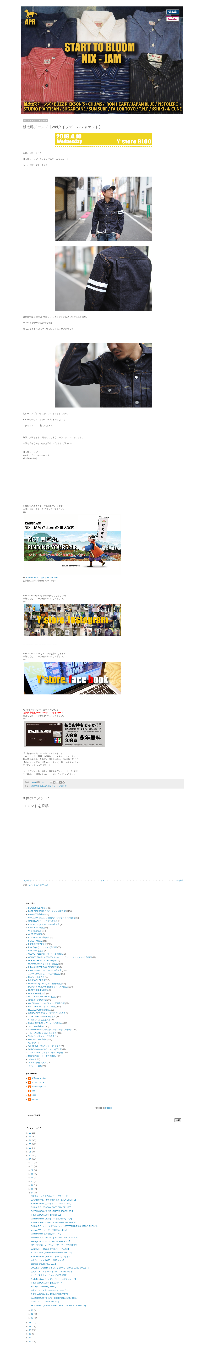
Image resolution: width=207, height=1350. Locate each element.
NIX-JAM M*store (39, 1078)
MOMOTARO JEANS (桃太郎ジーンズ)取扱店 (48, 786)
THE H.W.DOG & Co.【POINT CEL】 (47, 1215)
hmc (33, 1091)
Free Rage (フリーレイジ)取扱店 (42, 947)
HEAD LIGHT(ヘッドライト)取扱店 (43, 964)
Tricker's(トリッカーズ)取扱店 (41, 1036)
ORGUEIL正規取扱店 (37, 1000)
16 (30, 1330)
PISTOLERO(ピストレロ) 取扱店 (42, 1006)
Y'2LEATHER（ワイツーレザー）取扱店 (45, 1053)
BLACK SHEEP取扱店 (38, 908)
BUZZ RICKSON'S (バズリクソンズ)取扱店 (47, 911)
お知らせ (32, 1059)
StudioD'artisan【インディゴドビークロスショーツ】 (54, 1279)
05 (32, 1189)
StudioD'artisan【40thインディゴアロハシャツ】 (52, 1219)
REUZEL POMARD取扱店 (39, 1010)
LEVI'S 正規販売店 (36, 977)
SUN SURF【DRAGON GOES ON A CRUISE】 (51, 1207)
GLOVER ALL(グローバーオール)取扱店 (45, 954)
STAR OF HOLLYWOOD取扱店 (41, 1016)
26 (30, 1133)
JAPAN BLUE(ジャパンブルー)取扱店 (44, 974)
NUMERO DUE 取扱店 (38, 990)
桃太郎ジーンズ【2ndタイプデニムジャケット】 (52, 1271)
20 (30, 1155)
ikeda (34, 1095)
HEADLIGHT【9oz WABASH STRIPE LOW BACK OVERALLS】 (59, 1305)
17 (30, 1326)
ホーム (103, 880)
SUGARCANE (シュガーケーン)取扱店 (45, 1023)
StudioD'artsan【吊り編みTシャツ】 (46, 1234)
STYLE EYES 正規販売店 (39, 1020)
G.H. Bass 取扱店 (36, 951)
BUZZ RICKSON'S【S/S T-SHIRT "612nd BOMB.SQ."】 (55, 1298)
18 (30, 1322)
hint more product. (39, 1086)
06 (32, 1185)
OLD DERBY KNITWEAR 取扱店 (42, 997)
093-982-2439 (31, 577)
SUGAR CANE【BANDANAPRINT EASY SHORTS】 (54, 1200)
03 (32, 1310)
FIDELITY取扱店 (35, 941)
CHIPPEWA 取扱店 (36, 928)
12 (32, 1163)
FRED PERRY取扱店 (37, 944)
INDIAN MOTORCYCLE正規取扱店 (43, 967)
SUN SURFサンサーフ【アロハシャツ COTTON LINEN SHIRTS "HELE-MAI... (64, 1226)
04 (32, 1193)
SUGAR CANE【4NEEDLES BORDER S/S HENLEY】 (54, 1222)
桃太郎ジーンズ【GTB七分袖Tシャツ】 (48, 1260)
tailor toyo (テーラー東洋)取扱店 (42, 1056)
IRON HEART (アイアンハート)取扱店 (44, 970)
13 (30, 1341)
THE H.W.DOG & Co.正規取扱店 (42, 1033)
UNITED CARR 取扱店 (38, 1039)
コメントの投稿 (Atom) (38, 885)
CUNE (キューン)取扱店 (38, 937)
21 (30, 1152)
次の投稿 (28, 880)
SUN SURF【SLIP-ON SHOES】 (45, 1302)
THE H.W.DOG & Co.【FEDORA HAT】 (48, 1283)
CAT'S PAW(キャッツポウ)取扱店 (42, 921)
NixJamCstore (38, 1082)
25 (30, 1137)
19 (30, 1159)
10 (32, 1170)
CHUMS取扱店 (34, 931)
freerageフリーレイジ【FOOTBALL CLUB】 (50, 1230)
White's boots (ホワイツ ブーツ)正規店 (45, 1049)
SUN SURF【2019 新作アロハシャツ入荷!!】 (50, 1249)
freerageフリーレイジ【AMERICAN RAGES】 (51, 1241)
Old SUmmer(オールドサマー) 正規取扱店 (46, 1003)
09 (32, 1174)
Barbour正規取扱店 (36, 914)
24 (30, 1140)
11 (32, 1166)
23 (30, 1144)
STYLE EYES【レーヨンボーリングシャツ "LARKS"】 (54, 1245)
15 (30, 1334)
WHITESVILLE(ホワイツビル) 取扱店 (44, 1046)
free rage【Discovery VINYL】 (44, 1287)
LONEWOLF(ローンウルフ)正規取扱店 (45, 984)
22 (30, 1148)
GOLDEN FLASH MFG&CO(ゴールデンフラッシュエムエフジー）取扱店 (60, 957)
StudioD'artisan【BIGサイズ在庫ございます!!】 (51, 1256)
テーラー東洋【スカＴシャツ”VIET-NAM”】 (49, 1275)
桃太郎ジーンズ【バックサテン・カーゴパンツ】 (52, 1290)
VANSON (32, 1043)
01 (32, 1318)
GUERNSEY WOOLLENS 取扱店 (42, 960)
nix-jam (35, 1099)
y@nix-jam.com (51, 577)
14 (30, 1338)
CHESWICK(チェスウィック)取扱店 (44, 924)
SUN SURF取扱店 (36, 1026)
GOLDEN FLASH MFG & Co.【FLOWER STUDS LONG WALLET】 (60, 1268)
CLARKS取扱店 (35, 934)
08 (32, 1178)
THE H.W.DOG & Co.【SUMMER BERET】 (50, 1294)
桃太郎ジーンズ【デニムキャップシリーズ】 (50, 1196)
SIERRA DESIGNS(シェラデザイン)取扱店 (46, 1013)
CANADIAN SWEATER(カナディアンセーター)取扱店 (51, 918)
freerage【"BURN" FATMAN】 (44, 1264)
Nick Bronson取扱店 (37, 993)
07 (32, 1181)
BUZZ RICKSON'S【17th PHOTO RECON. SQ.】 (52, 1211)
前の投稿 (179, 880)
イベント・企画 (35, 1066)
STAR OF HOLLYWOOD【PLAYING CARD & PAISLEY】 (56, 1238)
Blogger (108, 1108)
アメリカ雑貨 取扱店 (37, 1062)
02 (32, 1314)
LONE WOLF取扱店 (37, 980)
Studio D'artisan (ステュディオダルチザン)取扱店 (49, 1030)
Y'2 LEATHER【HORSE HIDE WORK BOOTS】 (52, 1253)
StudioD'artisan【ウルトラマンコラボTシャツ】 (51, 1203)
